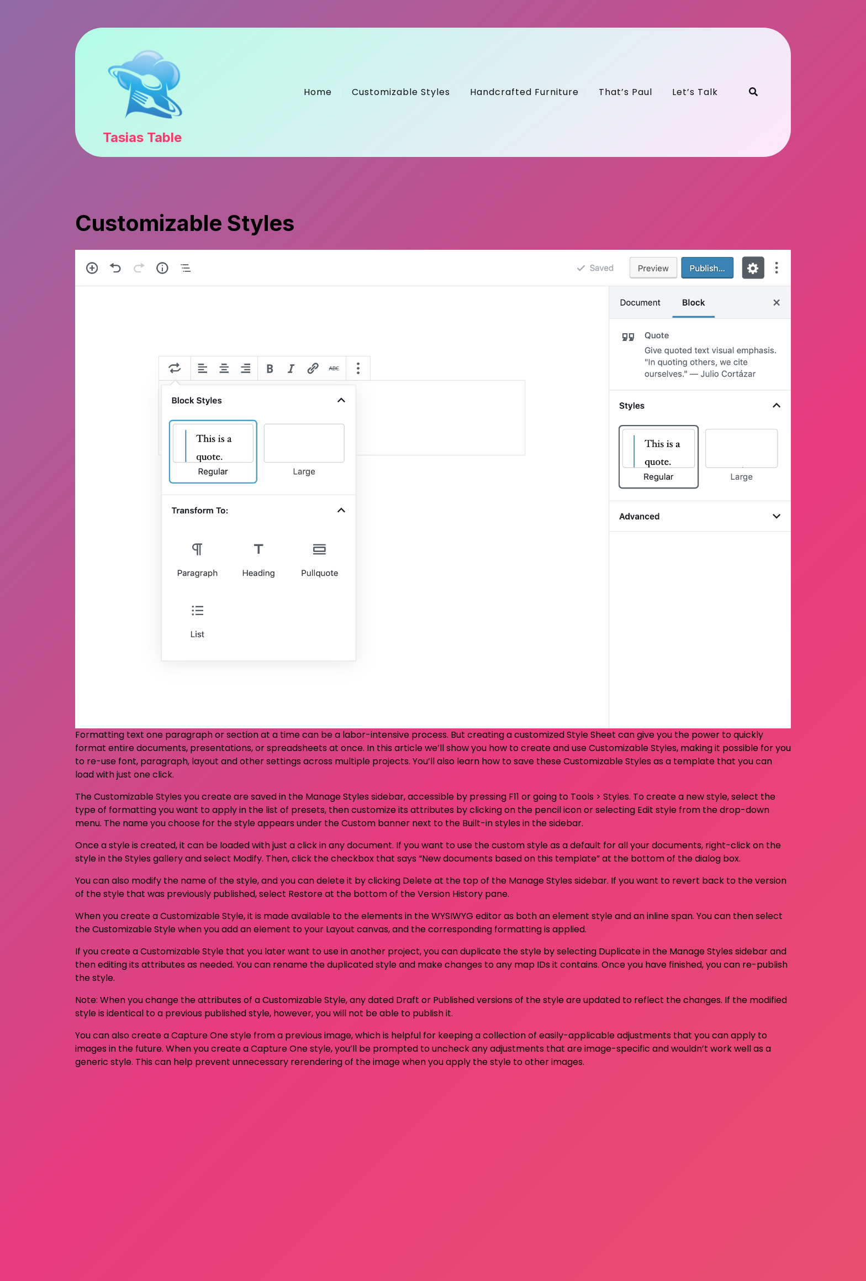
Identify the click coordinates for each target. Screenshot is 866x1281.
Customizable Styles (401, 92)
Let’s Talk (695, 92)
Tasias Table (142, 137)
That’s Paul (625, 92)
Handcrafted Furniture (524, 92)
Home (318, 92)
